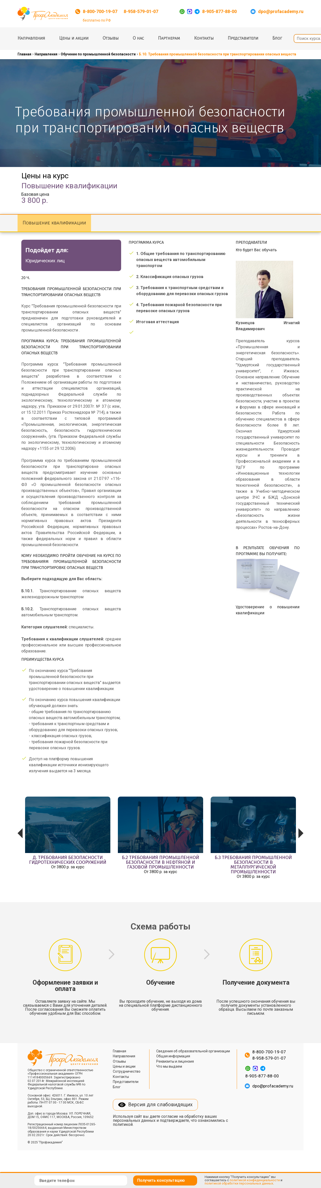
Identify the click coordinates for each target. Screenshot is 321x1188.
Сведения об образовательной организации (193, 1051)
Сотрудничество (126, 1071)
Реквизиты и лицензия (175, 1061)
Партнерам (169, 38)
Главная (119, 1051)
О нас (138, 38)
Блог (277, 38)
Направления (31, 38)
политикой (123, 1124)
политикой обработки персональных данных (239, 1183)
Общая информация (173, 1056)
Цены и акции (74, 38)
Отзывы (111, 38)
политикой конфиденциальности (255, 1180)
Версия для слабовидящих (160, 1105)
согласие (169, 1116)
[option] (67, 838)
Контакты (204, 38)
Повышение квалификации (54, 223)
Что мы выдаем (169, 1066)
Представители (243, 38)
